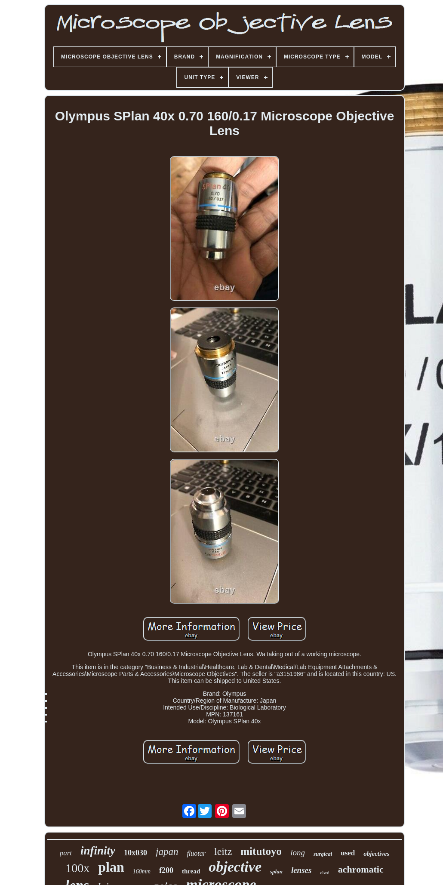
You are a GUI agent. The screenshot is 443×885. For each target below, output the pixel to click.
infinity (97, 850)
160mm (142, 871)
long (297, 852)
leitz (223, 851)
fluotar (196, 853)
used (348, 853)
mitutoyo (261, 851)
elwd (324, 872)
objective (235, 867)
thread (191, 871)
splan (276, 871)
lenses (301, 870)
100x (77, 868)
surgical (323, 854)
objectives (376, 853)
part (66, 853)
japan (167, 851)
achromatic (361, 869)
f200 (166, 870)
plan (111, 867)
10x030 (135, 852)
